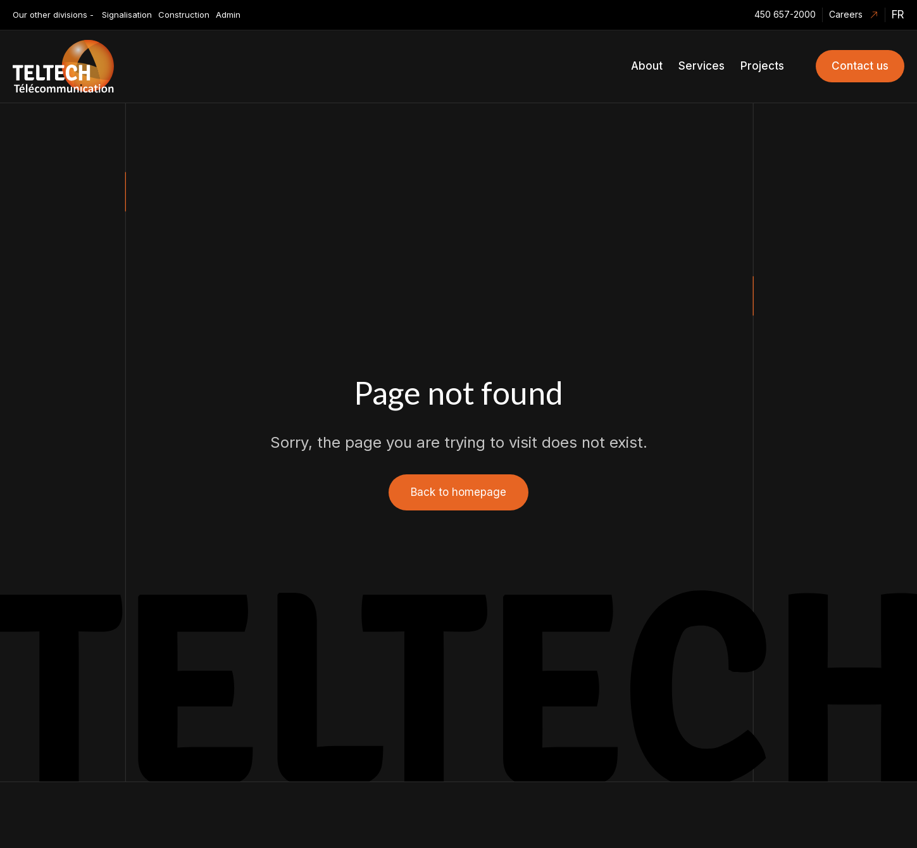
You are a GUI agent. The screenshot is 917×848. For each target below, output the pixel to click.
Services (701, 66)
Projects (762, 66)
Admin (228, 14)
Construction (183, 14)
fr (898, 14)
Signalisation (127, 14)
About (647, 66)
